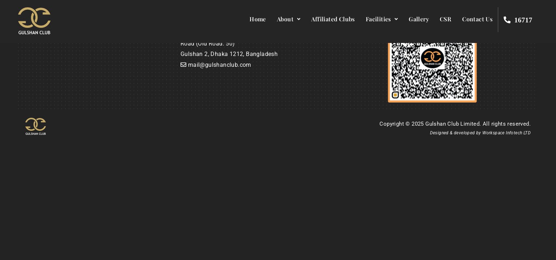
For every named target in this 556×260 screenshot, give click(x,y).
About (288, 19)
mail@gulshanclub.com (219, 64)
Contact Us (477, 19)
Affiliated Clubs (333, 19)
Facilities (382, 19)
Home (257, 19)
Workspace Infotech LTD (506, 132)
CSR (445, 19)
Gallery (419, 19)
